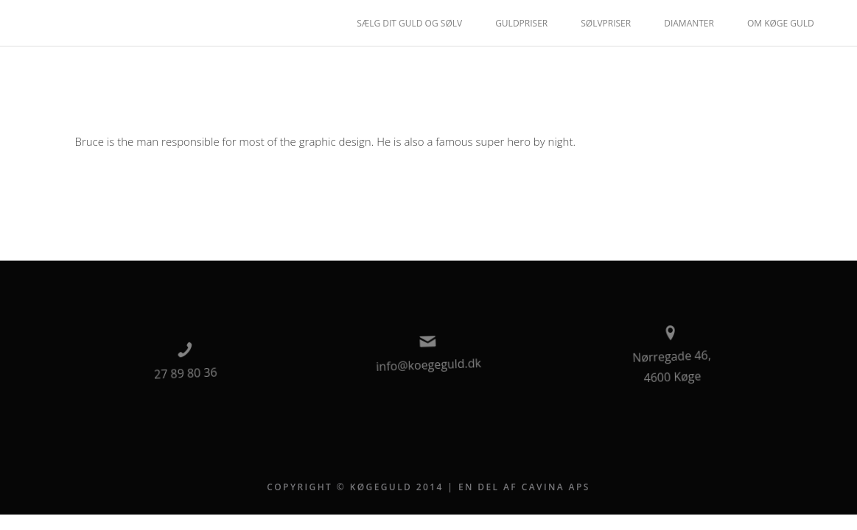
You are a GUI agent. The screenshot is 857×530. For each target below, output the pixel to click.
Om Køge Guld (780, 23)
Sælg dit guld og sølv (409, 23)
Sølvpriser (606, 23)
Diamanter (689, 23)
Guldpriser (521, 23)
